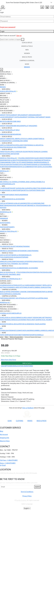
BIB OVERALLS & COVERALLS (9, 182)
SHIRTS (8, 188)
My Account (4, 434)
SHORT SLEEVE (16, 188)
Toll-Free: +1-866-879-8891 (9, 460)
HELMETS (25, 205)
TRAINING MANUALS (11, 320)
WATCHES (22, 330)
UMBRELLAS (38, 330)
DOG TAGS (34, 324)
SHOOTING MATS (9, 154)
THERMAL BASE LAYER (26, 182)
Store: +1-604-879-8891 (8, 463)
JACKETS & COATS (27, 190)
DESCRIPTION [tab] (5, 366)
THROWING (19, 246)
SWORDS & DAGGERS (7, 251)
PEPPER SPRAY (32, 261)
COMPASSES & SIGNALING (12, 294)
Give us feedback (28, 408)
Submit (37, 487)
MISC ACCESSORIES (31, 268)
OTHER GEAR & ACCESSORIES (42, 167)
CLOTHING (19, 421)
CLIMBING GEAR (38, 287)
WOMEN (27, 53)
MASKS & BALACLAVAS (16, 203)
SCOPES (16, 145)
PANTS (2, 195)
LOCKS (20, 320)
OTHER (17, 154)
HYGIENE (3, 285)
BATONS (16, 261)
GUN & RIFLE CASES (12, 152)
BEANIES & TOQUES (34, 205)
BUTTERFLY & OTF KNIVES (17, 162)
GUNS (10, 421)
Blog (1, 431)
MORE (27, 64)
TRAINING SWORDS (32, 162)
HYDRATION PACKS (37, 272)
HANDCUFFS (23, 261)
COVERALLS (4, 313)
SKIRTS (12, 227)
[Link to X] (32, 425)
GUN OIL (22, 152)
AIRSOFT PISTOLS (6, 115)
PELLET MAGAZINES (30, 126)
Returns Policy (5, 441)
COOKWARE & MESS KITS (14, 287)
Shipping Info (4, 438)
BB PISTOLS (4, 121)
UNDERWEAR (23, 195)
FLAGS (40, 324)
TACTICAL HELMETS (45, 320)
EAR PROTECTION (31, 152)
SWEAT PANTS (14, 195)
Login (27, 31)
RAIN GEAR (41, 190)
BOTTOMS (22, 335)
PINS (44, 324)
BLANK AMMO (23, 141)
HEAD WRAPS (17, 205)
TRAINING (26, 246)
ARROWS (18, 134)
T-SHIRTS (3, 188)
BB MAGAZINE (19, 126)
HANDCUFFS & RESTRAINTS (23, 165)
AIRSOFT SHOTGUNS (15, 117)
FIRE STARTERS (28, 292)
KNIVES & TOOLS (27, 46)
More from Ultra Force (8, 360)
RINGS (32, 330)
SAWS (6, 257)
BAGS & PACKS (27, 57)
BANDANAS (9, 205)
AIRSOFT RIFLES (17, 115)
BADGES (3, 324)
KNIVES (29, 421)
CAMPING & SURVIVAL (27, 61)
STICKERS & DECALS (12, 324)
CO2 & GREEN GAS (29, 139)
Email (3, 465)
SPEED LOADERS (12, 141)
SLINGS (7, 147)
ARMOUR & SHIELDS (7, 261)
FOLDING (3, 246)
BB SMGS (18, 121)
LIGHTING (47, 287)
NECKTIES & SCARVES (31, 203)
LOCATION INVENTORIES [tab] (24, 366)
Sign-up (19, 36)
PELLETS (20, 139)
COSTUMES (11, 313)
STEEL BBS (14, 139)
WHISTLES (15, 330)
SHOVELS (11, 257)
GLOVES (36, 182)
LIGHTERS (8, 330)
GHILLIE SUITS (26, 298)
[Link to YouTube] (15, 425)
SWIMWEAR (4, 218)
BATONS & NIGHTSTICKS (13, 160)
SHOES (7, 199)
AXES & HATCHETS (6, 255)
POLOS (32, 188)
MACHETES (42, 160)
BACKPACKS (27, 272)
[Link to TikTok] (28, 425)
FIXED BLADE (10, 246)
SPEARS (41, 162)
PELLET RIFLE (15, 130)
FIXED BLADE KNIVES (37, 158)
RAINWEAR (37, 292)
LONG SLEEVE (25, 188)
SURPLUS (18, 313)
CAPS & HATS (4, 203)
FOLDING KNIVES (24, 158)
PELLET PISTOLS (5, 130)
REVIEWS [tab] (13, 366)
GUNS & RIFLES (27, 43)
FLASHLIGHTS (9, 165)
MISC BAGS (16, 274)
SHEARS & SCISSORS (39, 165)
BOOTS (2, 199)
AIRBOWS (3, 134)
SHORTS (7, 195)
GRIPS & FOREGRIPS (7, 145)
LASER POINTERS (24, 145)
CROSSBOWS (10, 134)
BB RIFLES (11, 121)
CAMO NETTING (43, 318)
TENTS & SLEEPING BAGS (39, 298)
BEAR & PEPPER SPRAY (7, 292)
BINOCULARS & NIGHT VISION (27, 318)
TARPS (2, 298)
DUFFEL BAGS (8, 274)
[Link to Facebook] (19, 425)
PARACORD (8, 298)
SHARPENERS (11, 167)
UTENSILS (15, 285)
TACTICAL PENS (9, 264)
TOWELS (25, 287)
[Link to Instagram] (23, 425)
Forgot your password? (7, 27)
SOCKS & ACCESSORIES (17, 199)
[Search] (10, 39)
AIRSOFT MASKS (45, 117)
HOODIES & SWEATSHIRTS (13, 190)
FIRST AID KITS (16, 298)
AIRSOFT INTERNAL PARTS (31, 117)
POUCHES (20, 272)
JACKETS (2, 223)
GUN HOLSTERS (15, 147)
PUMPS (30, 287)
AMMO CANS (19, 292)
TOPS (2, 335)
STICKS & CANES (32, 160)
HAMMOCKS (33, 285)
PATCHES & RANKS (25, 324)
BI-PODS (23, 147)
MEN (27, 50)
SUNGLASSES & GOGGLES (8, 318)
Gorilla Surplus (21, 500)
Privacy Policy (26, 496)
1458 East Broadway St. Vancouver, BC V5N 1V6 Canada (18, 473)
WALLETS (12, 184)
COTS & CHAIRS (24, 285)
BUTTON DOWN (39, 188)
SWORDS (24, 160)
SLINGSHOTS (18, 257)
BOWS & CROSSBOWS (19, 255)
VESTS (35, 190)
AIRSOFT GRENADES (29, 115)
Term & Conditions (27, 492)
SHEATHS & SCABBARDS (24, 167)
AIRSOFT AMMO (5, 139)
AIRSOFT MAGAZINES (7, 126)
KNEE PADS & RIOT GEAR (31, 320)
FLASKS (27, 330)
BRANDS (27, 67)
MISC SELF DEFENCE (21, 264)
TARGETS (3, 152)
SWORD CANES (27, 251)
